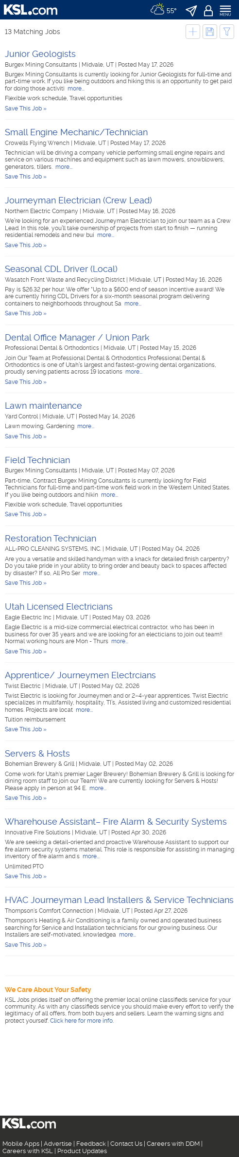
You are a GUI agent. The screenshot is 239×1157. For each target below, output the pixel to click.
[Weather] (163, 9)
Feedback (91, 1143)
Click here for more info (81, 1020)
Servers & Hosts (37, 753)
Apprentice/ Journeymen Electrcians (80, 675)
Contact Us (126, 1143)
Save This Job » (26, 108)
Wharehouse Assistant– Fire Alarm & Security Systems (116, 821)
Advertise (58, 1143)
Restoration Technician (50, 538)
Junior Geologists (40, 54)
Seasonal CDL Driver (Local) (61, 269)
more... (75, 88)
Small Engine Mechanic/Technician (76, 132)
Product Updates (82, 1151)
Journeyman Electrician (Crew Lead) (78, 200)
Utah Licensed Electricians (59, 606)
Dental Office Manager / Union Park (77, 337)
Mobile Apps (20, 1143)
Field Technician (37, 460)
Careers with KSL (27, 1151)
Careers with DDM (173, 1143)
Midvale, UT (98, 64)
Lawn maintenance (43, 405)
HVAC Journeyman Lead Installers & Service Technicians (119, 900)
